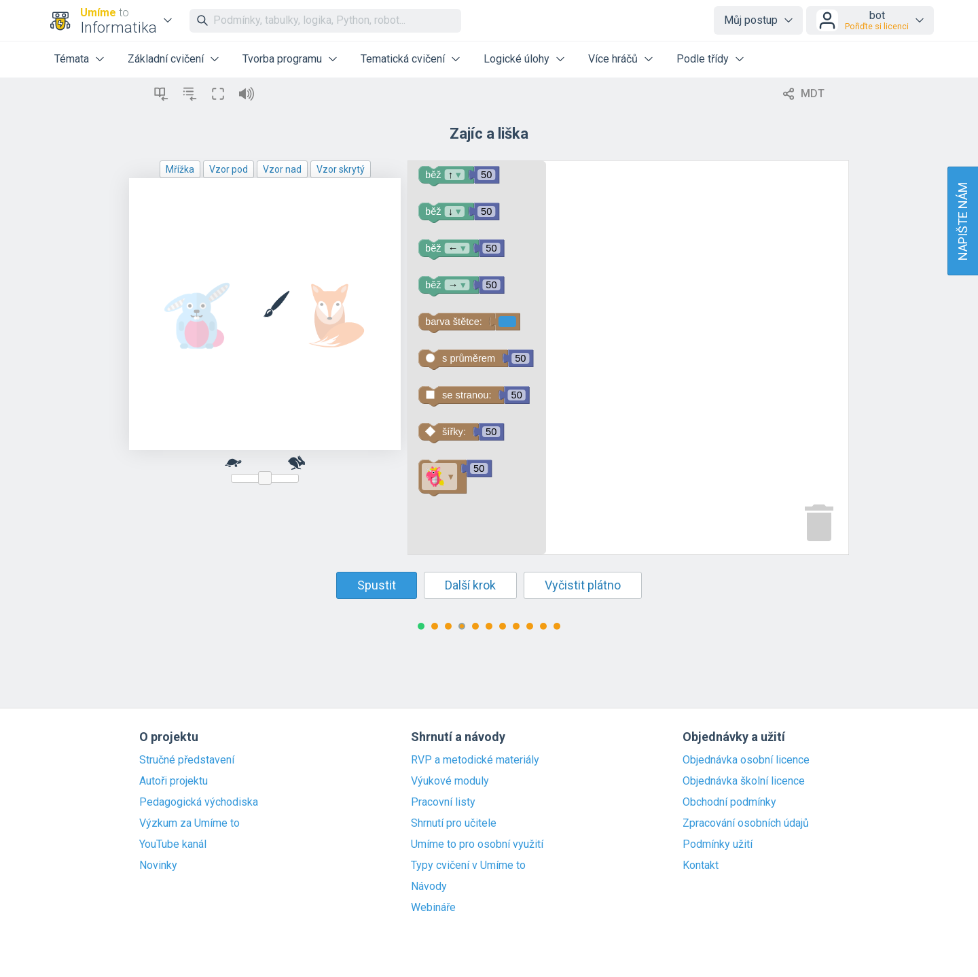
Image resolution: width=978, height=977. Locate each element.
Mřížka (180, 169)
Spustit (376, 585)
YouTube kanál (172, 844)
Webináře (433, 908)
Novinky (158, 865)
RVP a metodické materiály (475, 760)
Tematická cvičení (403, 58)
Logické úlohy (516, 58)
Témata (71, 58)
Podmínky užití (718, 844)
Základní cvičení (166, 58)
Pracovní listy (443, 802)
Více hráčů (613, 58)
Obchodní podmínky (729, 802)
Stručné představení (186, 760)
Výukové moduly (450, 781)
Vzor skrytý (340, 169)
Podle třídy (702, 58)
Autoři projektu (173, 781)
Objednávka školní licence (744, 781)
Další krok (470, 585)
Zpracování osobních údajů (746, 823)
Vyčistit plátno (583, 585)
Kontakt (701, 865)
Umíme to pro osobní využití (477, 844)
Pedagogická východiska (198, 802)
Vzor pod (228, 169)
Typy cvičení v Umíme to (468, 865)
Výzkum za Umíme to (189, 823)
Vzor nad (282, 169)
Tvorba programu (282, 58)
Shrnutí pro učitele (453, 823)
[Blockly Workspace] (628, 357)
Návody (429, 886)
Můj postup (751, 20)
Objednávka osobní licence (746, 760)
